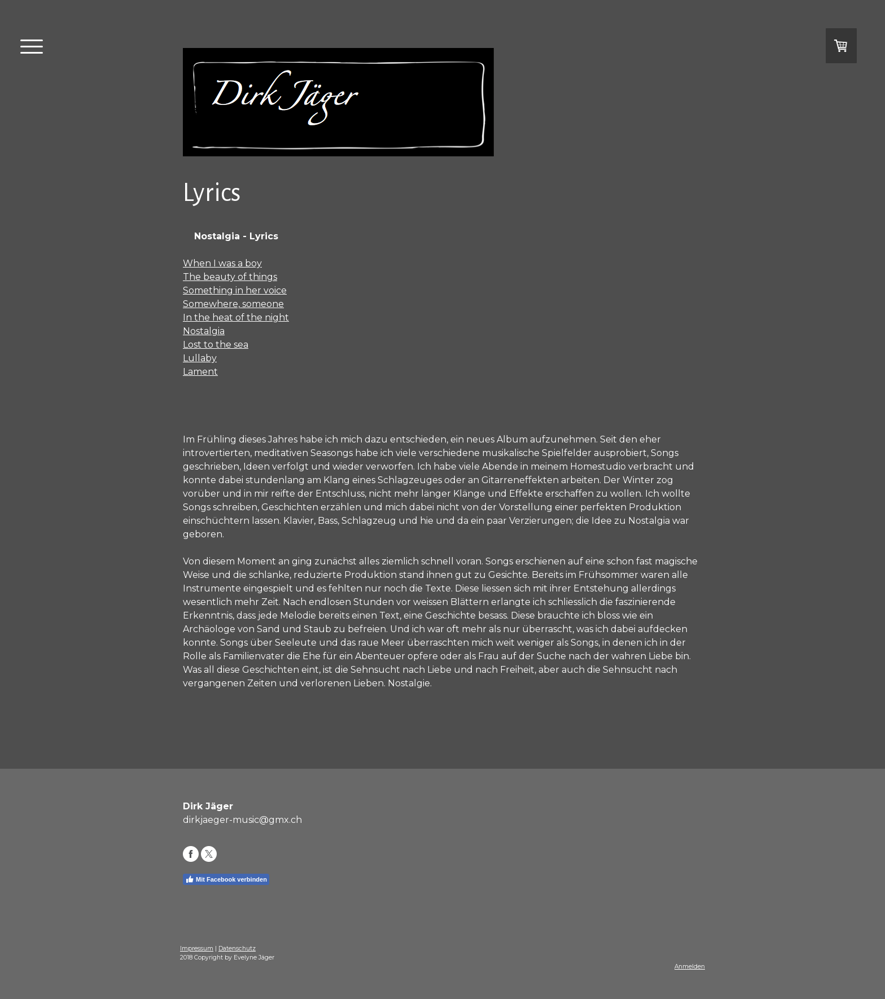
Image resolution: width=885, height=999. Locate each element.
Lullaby (200, 358)
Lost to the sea (215, 344)
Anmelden (689, 966)
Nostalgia (204, 331)
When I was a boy (222, 263)
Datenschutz (237, 948)
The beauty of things (230, 276)
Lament (200, 371)
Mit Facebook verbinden (226, 879)
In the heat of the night (236, 317)
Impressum (196, 948)
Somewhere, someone (233, 304)
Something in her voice (235, 290)
